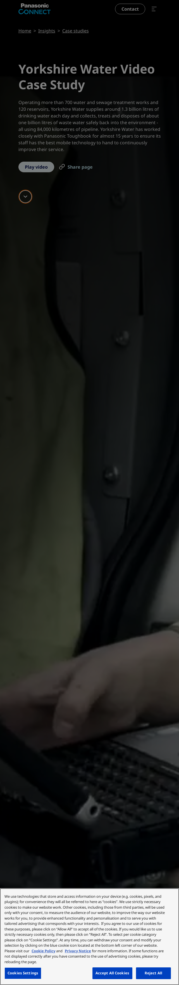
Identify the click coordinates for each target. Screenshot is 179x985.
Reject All (153, 972)
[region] (89, 936)
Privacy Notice (78, 950)
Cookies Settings (23, 972)
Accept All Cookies (112, 972)
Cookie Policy (43, 950)
